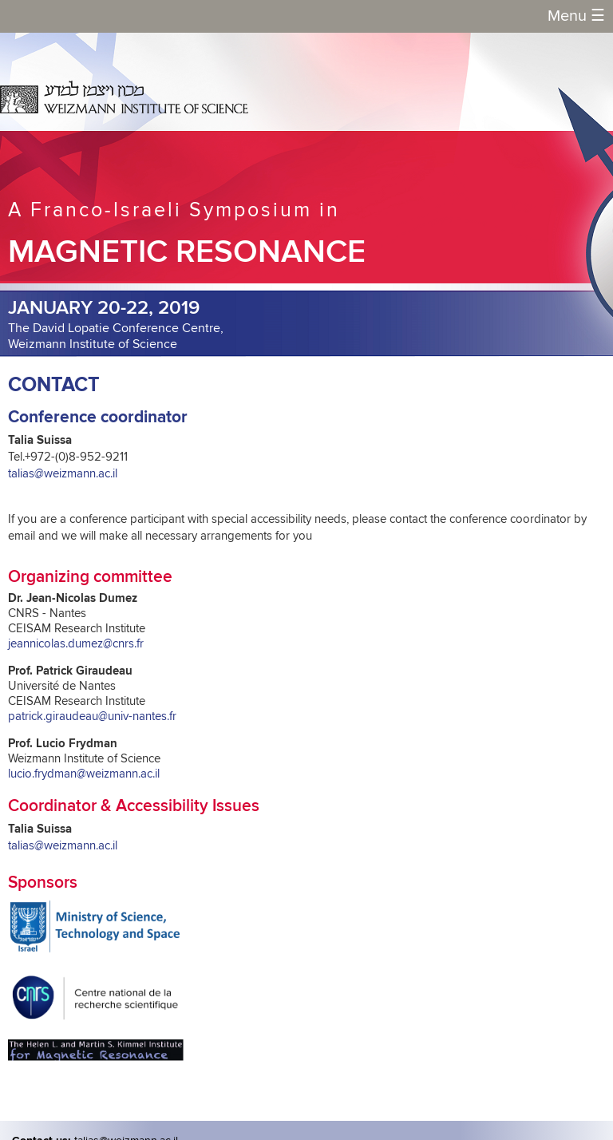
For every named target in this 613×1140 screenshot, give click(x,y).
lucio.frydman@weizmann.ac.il (84, 774)
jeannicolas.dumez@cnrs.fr (76, 643)
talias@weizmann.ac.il (62, 473)
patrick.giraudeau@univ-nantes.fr (92, 716)
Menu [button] (576, 16)
